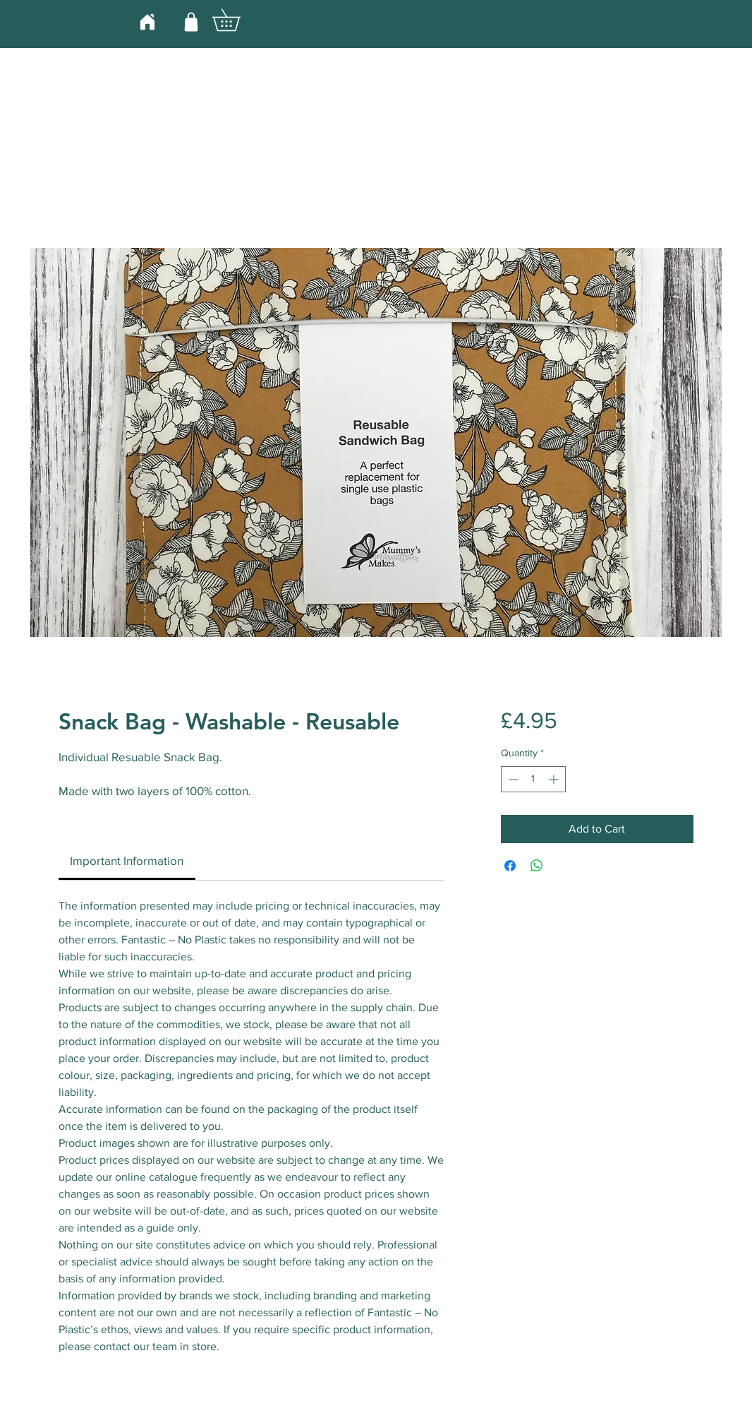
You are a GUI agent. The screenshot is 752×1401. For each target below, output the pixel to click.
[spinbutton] (533, 779)
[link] (126, 860)
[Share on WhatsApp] (536, 865)
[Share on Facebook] (510, 865)
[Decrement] (512, 779)
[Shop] (191, 21)
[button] (237, 19)
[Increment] (555, 779)
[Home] (147, 21)
